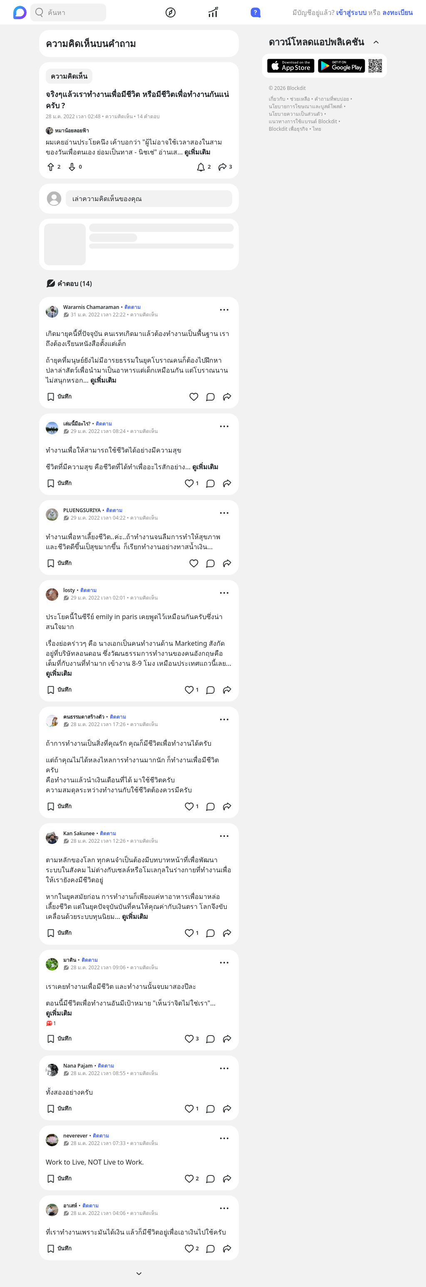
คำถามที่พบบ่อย (332, 98)
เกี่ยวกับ (277, 98)
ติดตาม (132, 307)
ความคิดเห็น (69, 76)
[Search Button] (39, 12)
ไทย (316, 128)
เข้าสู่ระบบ (351, 12)
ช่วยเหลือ (300, 98)
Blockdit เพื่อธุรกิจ (288, 128)
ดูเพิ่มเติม (103, 380)
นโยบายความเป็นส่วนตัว (296, 113)
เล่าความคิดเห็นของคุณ (107, 198)
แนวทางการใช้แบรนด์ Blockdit (303, 121)
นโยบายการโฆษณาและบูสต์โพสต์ (305, 106)
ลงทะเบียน (397, 12)
